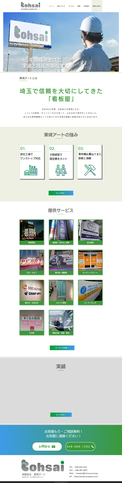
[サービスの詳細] (62, 348)
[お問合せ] (47, 446)
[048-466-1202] (80, 446)
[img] (31, 232)
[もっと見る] (61, 193)
